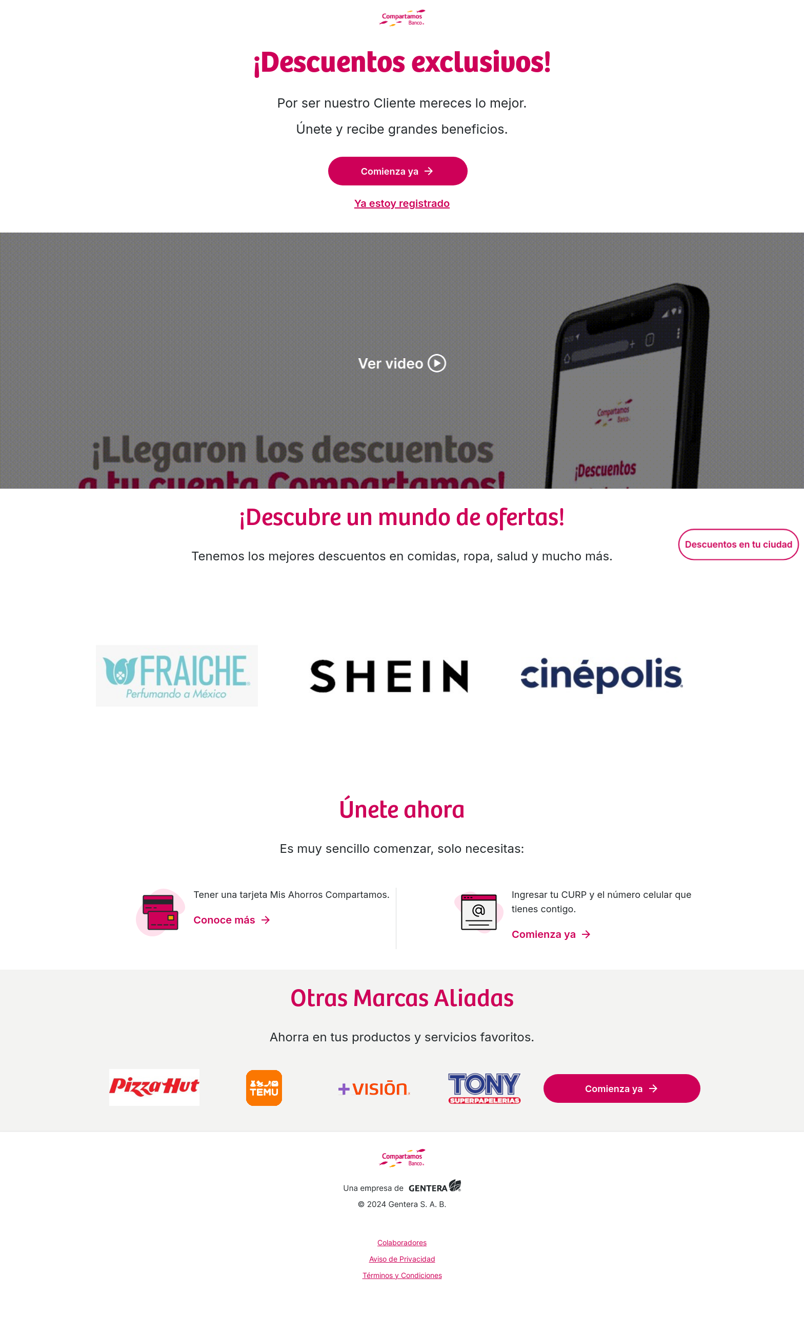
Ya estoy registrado (402, 203)
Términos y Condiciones (402, 1275)
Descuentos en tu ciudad (739, 544)
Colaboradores (402, 1242)
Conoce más (232, 920)
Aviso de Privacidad (402, 1258)
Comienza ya (398, 171)
